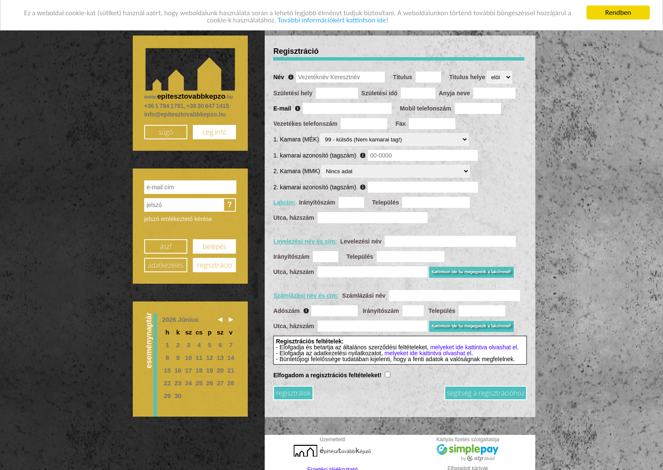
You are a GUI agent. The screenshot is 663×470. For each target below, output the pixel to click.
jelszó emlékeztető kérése (178, 216)
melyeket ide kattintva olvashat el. (474, 344)
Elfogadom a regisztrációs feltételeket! (327, 372)
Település (385, 199)
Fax (400, 120)
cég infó (214, 129)
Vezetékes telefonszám (305, 120)
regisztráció (214, 262)
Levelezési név (360, 238)
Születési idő (380, 90)
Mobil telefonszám (425, 105)
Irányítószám (317, 199)
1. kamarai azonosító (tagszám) (314, 152)
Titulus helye (467, 74)
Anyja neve (454, 90)
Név (278, 74)
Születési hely (292, 90)
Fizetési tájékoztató (332, 466)
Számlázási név (364, 292)
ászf (166, 243)
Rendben (618, 10)
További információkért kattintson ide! (333, 17)
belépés (214, 243)
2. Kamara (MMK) (296, 168)
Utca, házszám (293, 214)
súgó (165, 129)
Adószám (286, 307)
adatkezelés (166, 262)
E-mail (282, 105)
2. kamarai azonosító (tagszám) (314, 184)
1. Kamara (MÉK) (296, 136)
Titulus (402, 74)
